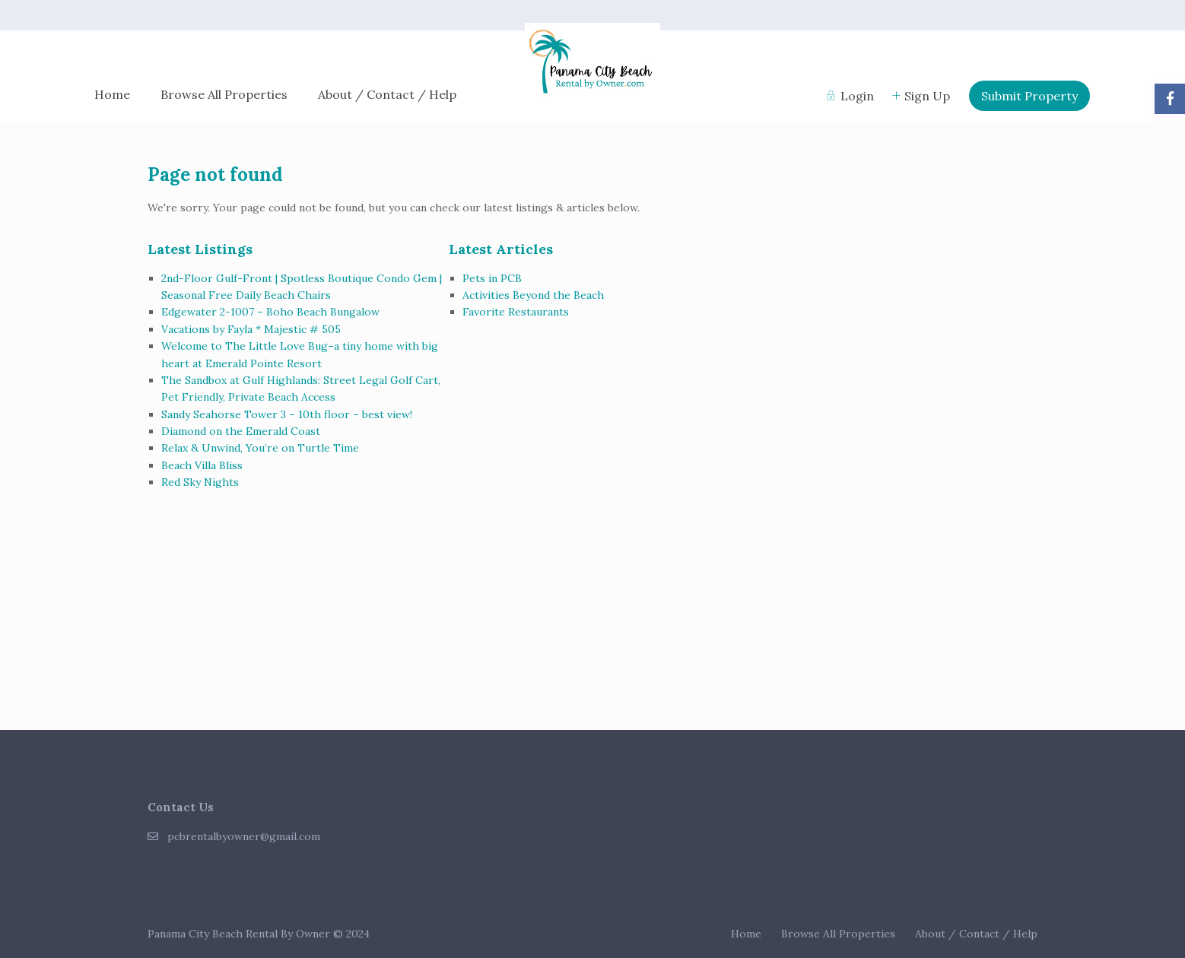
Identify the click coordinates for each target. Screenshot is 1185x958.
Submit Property (1029, 95)
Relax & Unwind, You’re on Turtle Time (260, 448)
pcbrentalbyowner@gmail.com (243, 836)
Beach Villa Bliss (202, 465)
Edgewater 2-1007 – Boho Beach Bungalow (270, 312)
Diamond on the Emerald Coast (240, 431)
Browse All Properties (224, 94)
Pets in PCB (492, 278)
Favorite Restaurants (515, 312)
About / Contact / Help (387, 94)
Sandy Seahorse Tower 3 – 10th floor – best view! (286, 414)
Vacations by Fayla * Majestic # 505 (251, 329)
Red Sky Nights (200, 482)
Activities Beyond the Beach (533, 295)
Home (112, 94)
